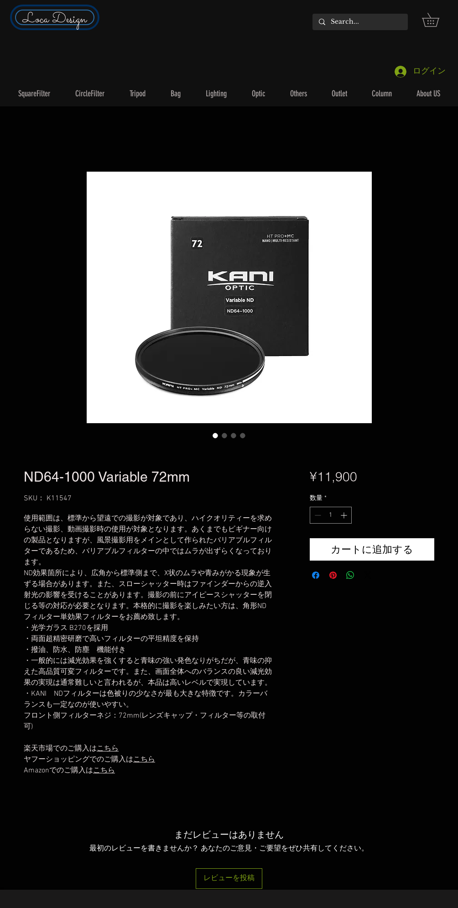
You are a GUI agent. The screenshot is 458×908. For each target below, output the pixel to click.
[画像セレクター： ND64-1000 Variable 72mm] (215, 435)
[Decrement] (317, 515)
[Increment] (344, 515)
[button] (437, 20)
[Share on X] (367, 575)
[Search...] (360, 22)
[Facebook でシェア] (315, 575)
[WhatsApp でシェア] (350, 575)
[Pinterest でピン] (333, 575)
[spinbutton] (331, 515)
